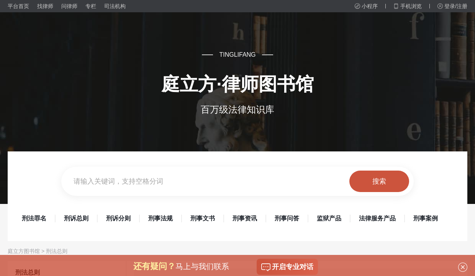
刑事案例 (425, 218)
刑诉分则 (118, 218)
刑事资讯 (245, 218)
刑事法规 (160, 218)
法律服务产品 (377, 218)
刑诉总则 (76, 218)
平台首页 (18, 6)
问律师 (69, 6)
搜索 (379, 181)
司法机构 (115, 6)
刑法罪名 (34, 218)
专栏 (90, 6)
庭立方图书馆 (24, 251)
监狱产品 (329, 218)
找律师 (45, 6)
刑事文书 (202, 218)
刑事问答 (287, 218)
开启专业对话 (287, 267)
